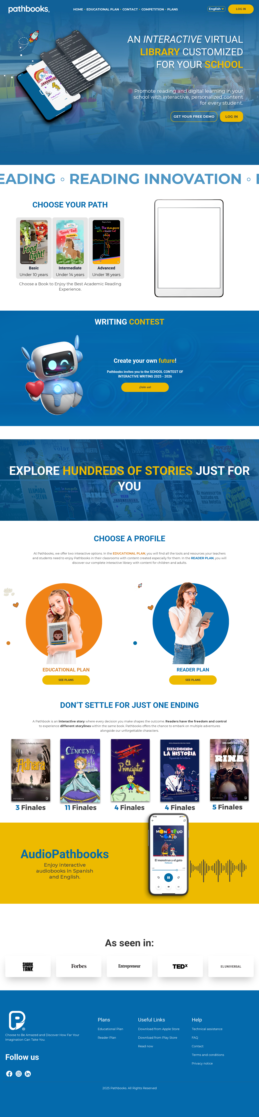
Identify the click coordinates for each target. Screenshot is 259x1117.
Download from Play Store (157, 1038)
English (216, 9)
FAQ (195, 1038)
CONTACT (130, 9)
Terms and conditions (208, 1055)
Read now (145, 1046)
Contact (198, 1046)
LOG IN (241, 9)
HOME (78, 9)
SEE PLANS (66, 680)
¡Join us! (145, 387)
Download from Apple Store (159, 1029)
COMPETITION (152, 9)
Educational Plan (110, 1029)
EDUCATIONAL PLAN (103, 9)
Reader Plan (107, 1038)
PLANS (172, 9)
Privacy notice (202, 1063)
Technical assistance (207, 1029)
